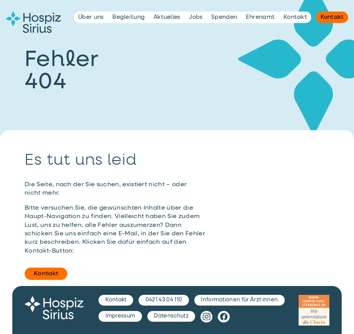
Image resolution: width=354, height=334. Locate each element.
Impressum (120, 316)
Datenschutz (171, 316)
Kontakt (46, 274)
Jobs (195, 17)
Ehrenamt (260, 17)
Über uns (91, 17)
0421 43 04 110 (163, 300)
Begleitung (128, 17)
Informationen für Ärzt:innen (239, 300)
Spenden (224, 17)
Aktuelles (167, 17)
